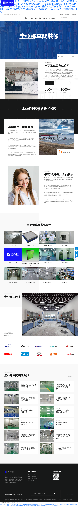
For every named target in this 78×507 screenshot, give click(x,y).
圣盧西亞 (64, 498)
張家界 (22, 498)
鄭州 (17, 498)
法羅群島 (49, 498)
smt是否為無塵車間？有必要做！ (63, 448)
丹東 (15, 498)
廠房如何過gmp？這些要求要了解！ (28, 385)
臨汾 (19, 498)
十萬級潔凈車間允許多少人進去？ (28, 398)
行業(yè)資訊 (38, 18)
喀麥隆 (6, 499)
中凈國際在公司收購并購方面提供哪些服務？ (63, 436)
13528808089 (63, 18)
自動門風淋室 (65, 262)
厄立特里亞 (38, 499)
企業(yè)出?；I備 (13, 262)
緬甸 (30, 499)
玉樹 (27, 498)
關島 (67, 498)
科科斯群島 (44, 498)
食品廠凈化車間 (48, 245)
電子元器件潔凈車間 (30, 281)
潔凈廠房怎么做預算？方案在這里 (62, 410)
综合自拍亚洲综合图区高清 (6, 506)
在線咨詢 (67, 14)
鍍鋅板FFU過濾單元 (48, 281)
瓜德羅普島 (22, 499)
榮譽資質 (62, 14)
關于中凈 (45, 18)
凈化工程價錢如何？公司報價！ (28, 410)
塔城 (31, 498)
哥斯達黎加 (14, 499)
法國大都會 (33, 499)
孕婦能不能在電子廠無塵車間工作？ (63, 398)
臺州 (24, 498)
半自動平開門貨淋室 (13, 281)
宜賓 (11, 498)
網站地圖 (74, 14)
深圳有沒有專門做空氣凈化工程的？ (28, 448)
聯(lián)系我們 (52, 18)
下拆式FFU (13, 245)
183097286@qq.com (28, 14)
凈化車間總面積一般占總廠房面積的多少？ (63, 386)
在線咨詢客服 (70, 493)
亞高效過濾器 (30, 244)
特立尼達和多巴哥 (54, 498)
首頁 (26, 18)
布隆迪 (33, 498)
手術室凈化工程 (48, 262)
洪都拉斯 (37, 498)
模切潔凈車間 (65, 281)
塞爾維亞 (70, 498)
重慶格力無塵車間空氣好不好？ (63, 423)
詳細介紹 (49, 82)
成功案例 (31, 18)
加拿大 (42, 499)
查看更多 (70, 375)
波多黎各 (60, 498)
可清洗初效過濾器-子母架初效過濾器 (30, 263)
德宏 (29, 498)
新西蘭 (40, 498)
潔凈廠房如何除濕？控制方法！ (28, 423)
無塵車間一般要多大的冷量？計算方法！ (28, 435)
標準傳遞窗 (65, 245)
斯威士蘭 (26, 499)
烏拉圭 (18, 499)
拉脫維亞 (10, 499)
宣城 (13, 498)
